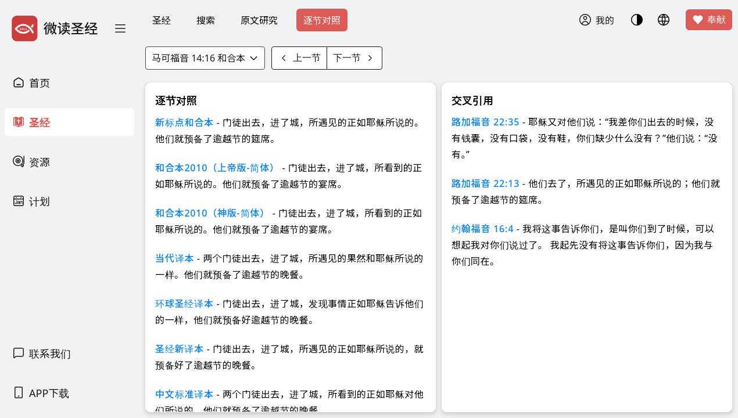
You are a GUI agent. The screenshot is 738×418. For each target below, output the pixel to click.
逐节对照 (322, 20)
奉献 (709, 20)
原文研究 (259, 20)
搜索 (205, 20)
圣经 (161, 20)
